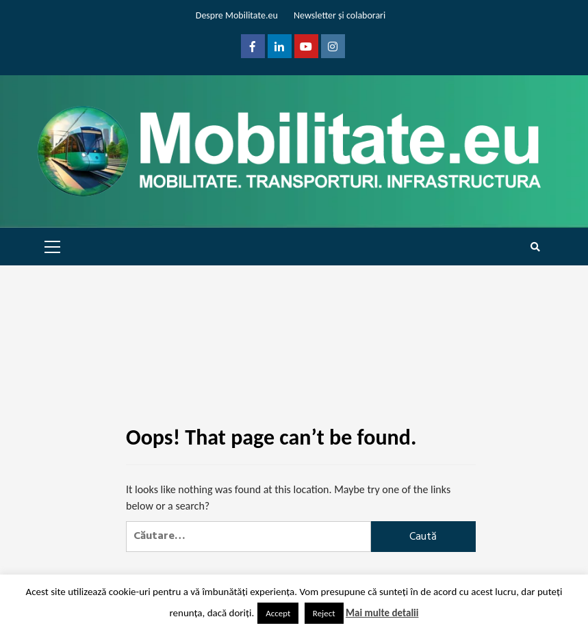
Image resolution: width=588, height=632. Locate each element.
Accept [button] (278, 613)
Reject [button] (324, 613)
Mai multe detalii (382, 613)
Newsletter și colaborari (339, 15)
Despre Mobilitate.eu (237, 15)
